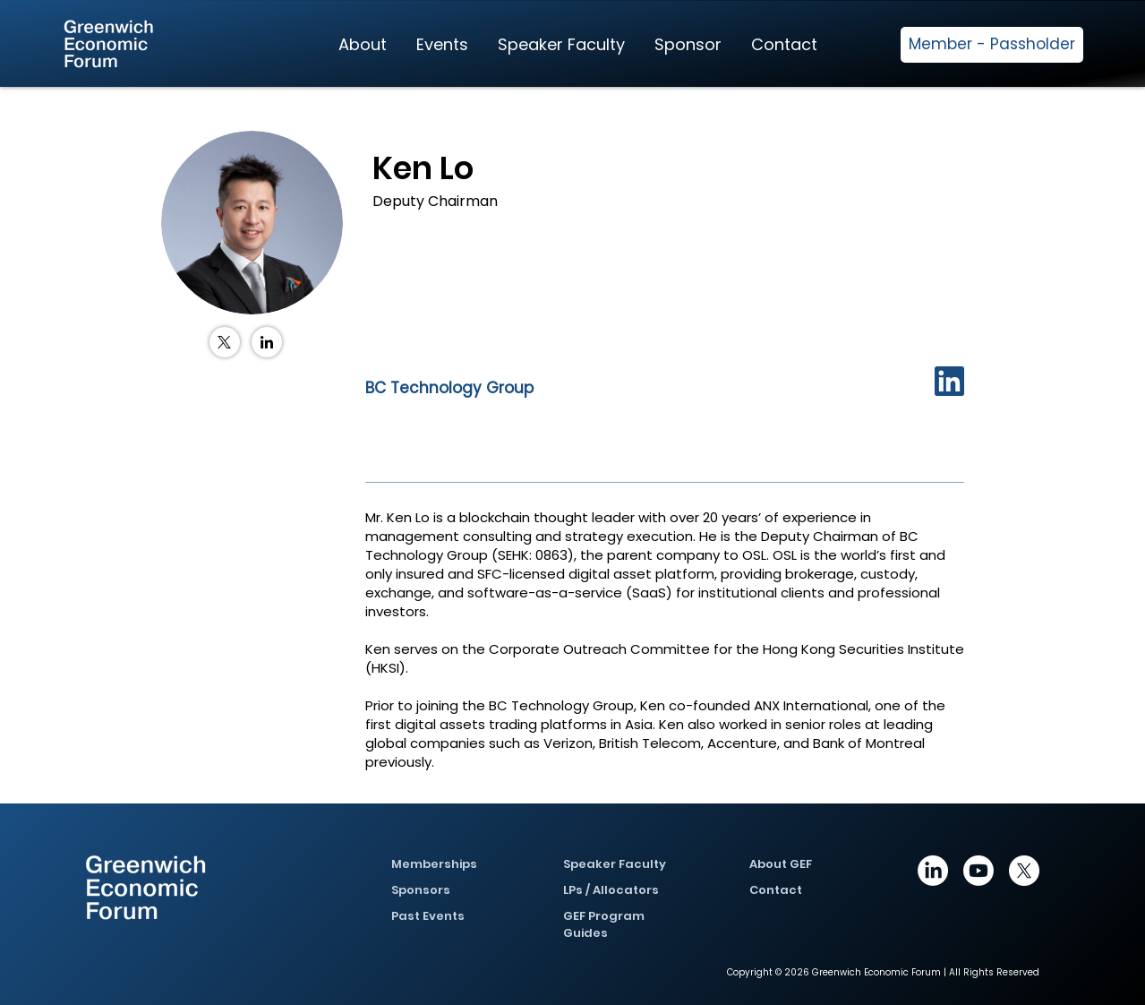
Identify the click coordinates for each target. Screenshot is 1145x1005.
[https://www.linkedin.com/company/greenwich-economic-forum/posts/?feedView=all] (933, 870)
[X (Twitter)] (224, 342)
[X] (1024, 870)
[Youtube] (978, 870)
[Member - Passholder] (992, 45)
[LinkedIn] (267, 342)
